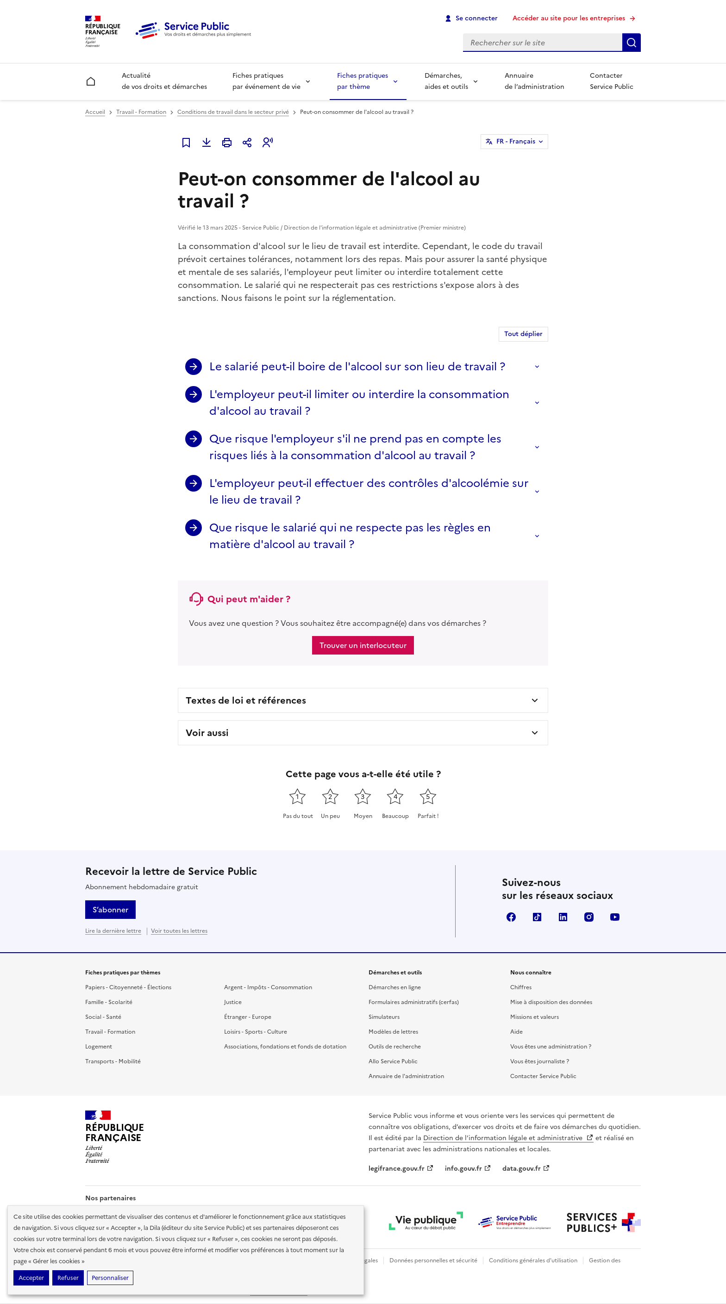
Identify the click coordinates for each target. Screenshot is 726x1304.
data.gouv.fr (526, 1168)
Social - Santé (103, 1017)
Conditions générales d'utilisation (533, 1260)
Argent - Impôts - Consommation (268, 987)
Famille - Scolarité (108, 1002)
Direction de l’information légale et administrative (508, 1138)
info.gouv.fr (468, 1168)
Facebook (511, 917)
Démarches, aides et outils (446, 81)
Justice (233, 1002)
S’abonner (110, 909)
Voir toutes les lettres (179, 931)
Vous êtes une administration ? (550, 1046)
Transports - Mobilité (113, 1061)
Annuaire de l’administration (534, 81)
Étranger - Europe (247, 1017)
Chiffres (521, 987)
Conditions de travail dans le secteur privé (233, 112)
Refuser (68, 1277)
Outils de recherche (395, 1046)
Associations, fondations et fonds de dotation (285, 1046)
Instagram (589, 917)
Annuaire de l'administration (406, 1076)
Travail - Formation (141, 112)
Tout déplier (523, 334)
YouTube (615, 917)
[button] (267, 142)
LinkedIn (563, 917)
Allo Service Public (393, 1061)
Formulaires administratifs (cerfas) (414, 1002)
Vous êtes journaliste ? (539, 1061)
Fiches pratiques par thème (362, 81)
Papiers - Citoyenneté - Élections (128, 987)
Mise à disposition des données (551, 1002)
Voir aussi (207, 733)
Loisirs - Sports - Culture (255, 1032)
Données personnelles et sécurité (433, 1260)
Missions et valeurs (534, 1017)
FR (515, 141)
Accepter (31, 1277)
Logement (98, 1046)
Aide (516, 1032)
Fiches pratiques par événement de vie (266, 81)
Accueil (95, 112)
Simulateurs (384, 1017)
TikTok (537, 917)
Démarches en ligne (395, 987)
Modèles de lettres (393, 1032)
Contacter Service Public (611, 81)
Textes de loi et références (246, 700)
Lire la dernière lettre (113, 931)
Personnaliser (110, 1277)
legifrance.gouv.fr (401, 1168)
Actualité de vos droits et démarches (164, 81)
